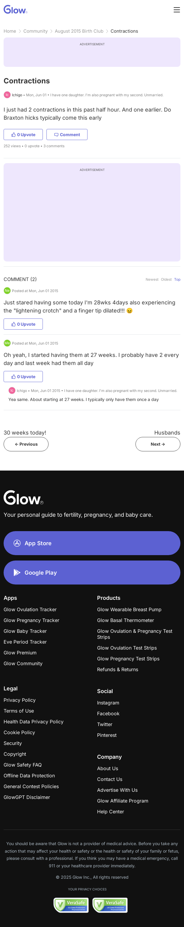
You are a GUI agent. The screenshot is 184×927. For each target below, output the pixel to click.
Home (10, 31)
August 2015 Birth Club (79, 31)
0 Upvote (23, 134)
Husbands (167, 432)
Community (35, 31)
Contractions (124, 31)
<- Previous (26, 444)
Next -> (158, 444)
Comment (67, 134)
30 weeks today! (25, 432)
